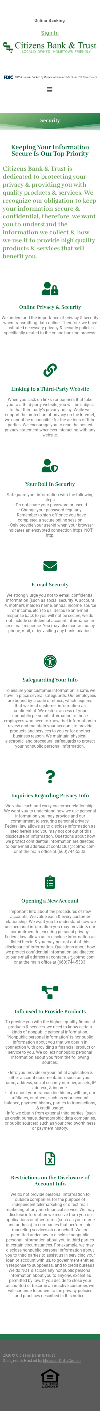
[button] (49, 90)
